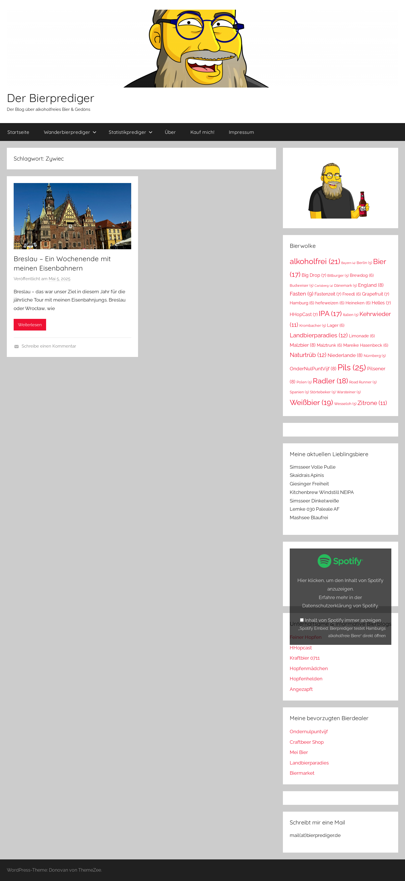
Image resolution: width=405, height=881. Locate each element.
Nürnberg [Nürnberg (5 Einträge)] (375, 356)
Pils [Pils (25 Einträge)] (352, 367)
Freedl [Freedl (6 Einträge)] (351, 294)
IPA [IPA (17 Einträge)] (330, 313)
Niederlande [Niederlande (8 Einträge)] (345, 355)
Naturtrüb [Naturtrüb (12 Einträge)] (308, 354)
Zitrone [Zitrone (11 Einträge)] (372, 403)
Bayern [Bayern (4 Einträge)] (348, 263)
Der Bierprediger (50, 98)
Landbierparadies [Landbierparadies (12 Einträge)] (319, 335)
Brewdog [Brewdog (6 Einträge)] (362, 275)
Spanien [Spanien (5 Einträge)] (299, 392)
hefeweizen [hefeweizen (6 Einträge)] (329, 302)
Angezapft (301, 689)
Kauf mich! (202, 132)
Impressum (241, 132)
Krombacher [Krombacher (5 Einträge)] (312, 325)
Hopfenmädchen (309, 668)
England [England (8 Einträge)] (371, 285)
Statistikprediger (131, 132)
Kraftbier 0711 (305, 658)
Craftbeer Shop (307, 742)
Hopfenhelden (306, 678)
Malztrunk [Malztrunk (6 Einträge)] (329, 345)
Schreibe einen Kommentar (49, 346)
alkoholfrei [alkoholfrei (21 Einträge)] (315, 261)
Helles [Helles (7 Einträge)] (381, 303)
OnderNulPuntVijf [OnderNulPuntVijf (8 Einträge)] (313, 368)
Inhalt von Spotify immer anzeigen (343, 620)
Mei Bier (299, 752)
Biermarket (302, 773)
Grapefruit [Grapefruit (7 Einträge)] (375, 294)
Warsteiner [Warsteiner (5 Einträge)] (349, 392)
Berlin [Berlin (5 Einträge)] (364, 263)
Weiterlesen (30, 324)
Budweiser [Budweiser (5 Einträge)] (301, 285)
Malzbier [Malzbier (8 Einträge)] (303, 345)
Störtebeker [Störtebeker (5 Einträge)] (323, 392)
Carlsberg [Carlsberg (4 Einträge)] (323, 285)
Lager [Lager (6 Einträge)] (335, 325)
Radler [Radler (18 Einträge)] (330, 381)
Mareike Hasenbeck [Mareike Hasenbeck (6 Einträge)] (365, 345)
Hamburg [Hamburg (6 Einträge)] (302, 302)
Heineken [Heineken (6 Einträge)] (358, 302)
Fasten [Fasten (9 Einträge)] (301, 294)
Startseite (18, 132)
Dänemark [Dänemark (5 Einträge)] (345, 285)
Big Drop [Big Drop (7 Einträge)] (314, 275)
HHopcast (301, 648)
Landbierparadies (309, 763)
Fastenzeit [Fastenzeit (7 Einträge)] (327, 294)
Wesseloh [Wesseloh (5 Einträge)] (345, 404)
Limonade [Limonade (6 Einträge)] (362, 335)
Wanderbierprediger (70, 132)
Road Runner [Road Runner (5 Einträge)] (363, 382)
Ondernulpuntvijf (309, 731)
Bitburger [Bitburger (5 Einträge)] (338, 275)
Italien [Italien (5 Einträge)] (350, 315)
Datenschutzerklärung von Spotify (340, 605)
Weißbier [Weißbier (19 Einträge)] (311, 402)
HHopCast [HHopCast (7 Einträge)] (304, 314)
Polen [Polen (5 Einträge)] (304, 382)
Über (170, 132)
